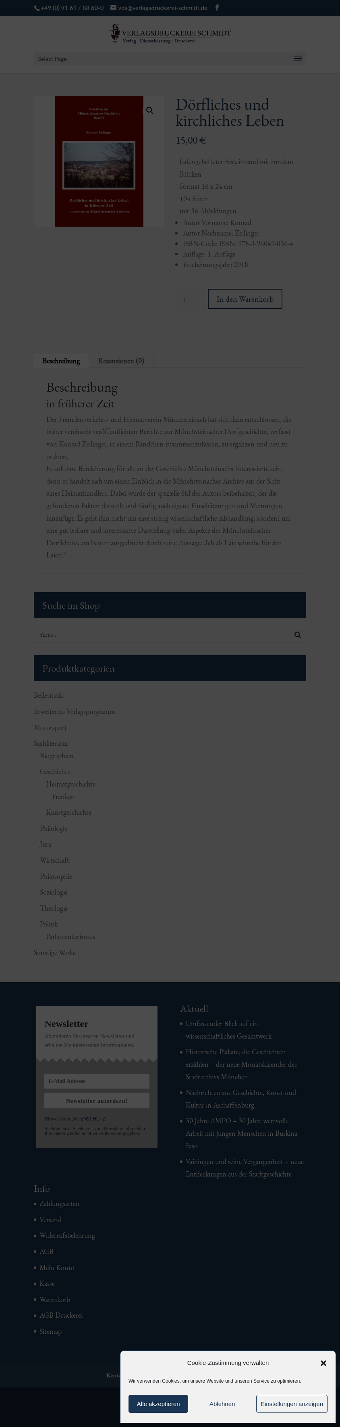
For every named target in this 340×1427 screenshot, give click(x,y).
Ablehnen (222, 1403)
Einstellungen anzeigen (292, 1403)
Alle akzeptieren (158, 1403)
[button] (323, 1363)
